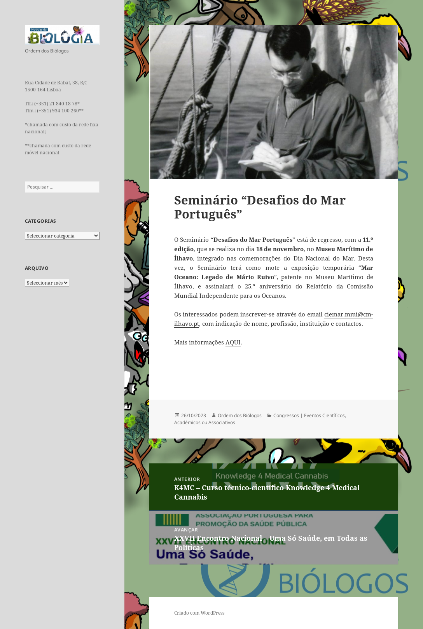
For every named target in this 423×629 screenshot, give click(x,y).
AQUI (233, 342)
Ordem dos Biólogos (240, 415)
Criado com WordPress (199, 613)
